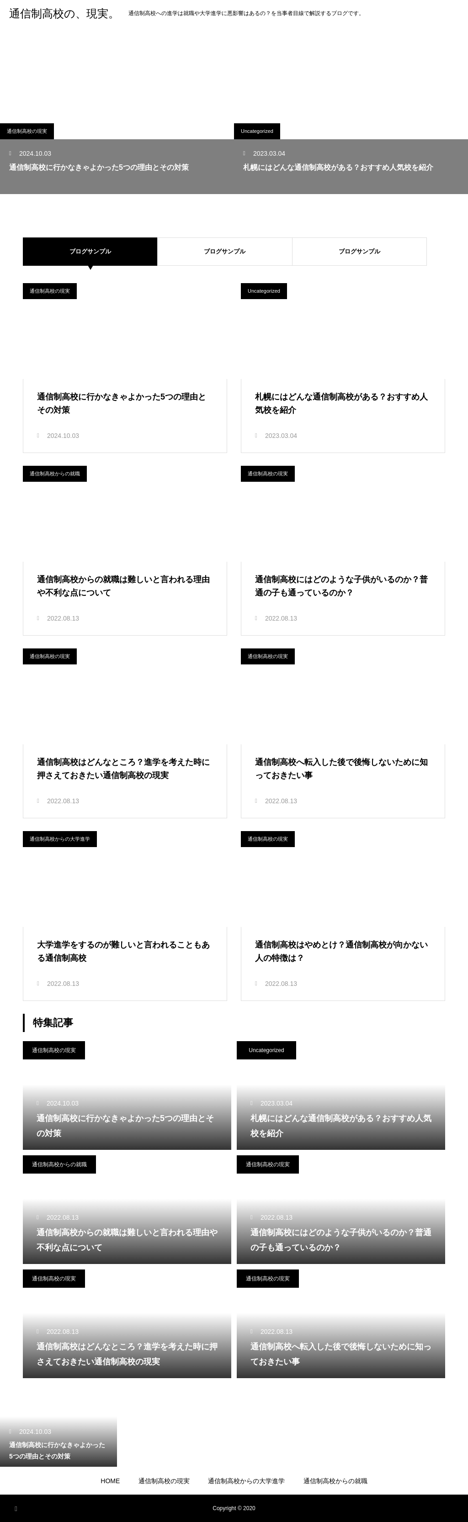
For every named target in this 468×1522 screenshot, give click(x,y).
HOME (110, 1481)
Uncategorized (257, 131)
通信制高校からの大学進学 (60, 839)
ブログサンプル (234, 251)
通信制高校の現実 (27, 131)
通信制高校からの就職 (55, 473)
